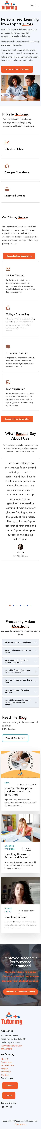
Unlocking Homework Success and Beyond (17, 855)
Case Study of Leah (16, 917)
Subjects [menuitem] (4, 1068)
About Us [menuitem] (4, 1059)
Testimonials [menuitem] (6, 1071)
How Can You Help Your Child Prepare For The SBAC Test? (19, 791)
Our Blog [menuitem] (4, 1075)
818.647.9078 (6, 1049)
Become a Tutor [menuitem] (7, 1065)
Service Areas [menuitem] (6, 1062)
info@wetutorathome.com (11, 1045)
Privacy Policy (20, 1124)
